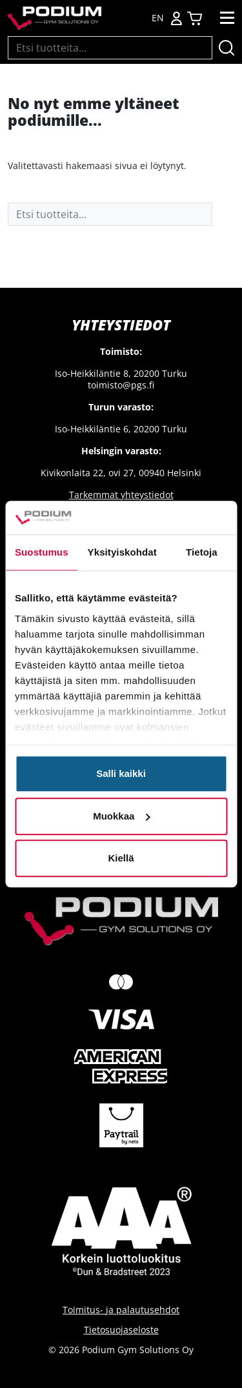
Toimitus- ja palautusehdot (121, 1309)
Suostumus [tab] (41, 552)
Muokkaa (121, 815)
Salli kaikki (121, 773)
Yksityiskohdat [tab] (122, 552)
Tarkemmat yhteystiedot (121, 494)
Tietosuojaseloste (121, 1329)
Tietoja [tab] (201, 552)
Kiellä (121, 857)
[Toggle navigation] (227, 18)
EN (158, 18)
